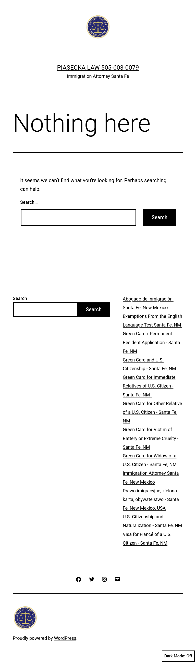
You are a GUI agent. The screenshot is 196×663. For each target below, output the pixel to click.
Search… (29, 202)
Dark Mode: (178, 656)
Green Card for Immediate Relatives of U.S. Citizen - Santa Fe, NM (149, 385)
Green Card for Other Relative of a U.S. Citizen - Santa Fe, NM (152, 412)
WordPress (65, 638)
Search (20, 298)
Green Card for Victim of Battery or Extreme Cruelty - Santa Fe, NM (150, 438)
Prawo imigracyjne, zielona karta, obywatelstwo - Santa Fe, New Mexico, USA (151, 499)
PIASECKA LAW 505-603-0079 (98, 67)
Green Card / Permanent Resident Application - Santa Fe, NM (151, 342)
